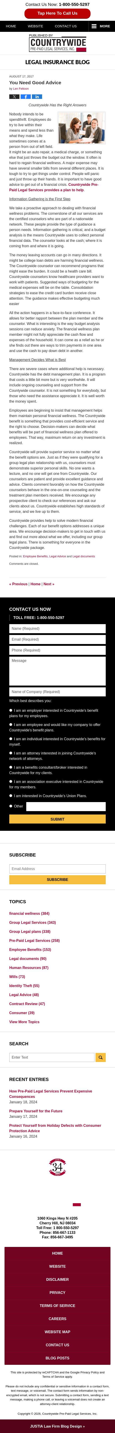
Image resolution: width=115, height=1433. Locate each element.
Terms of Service (57, 1306)
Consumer (22, 1013)
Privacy (57, 1293)
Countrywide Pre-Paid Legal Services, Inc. (70, 1413)
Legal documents (83, 556)
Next (48, 584)
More (105, 26)
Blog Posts (57, 1358)
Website (35, 26)
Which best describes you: (30, 701)
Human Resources (28, 968)
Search (101, 1057)
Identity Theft (24, 986)
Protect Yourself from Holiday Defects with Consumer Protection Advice (55, 1128)
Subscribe (57, 880)
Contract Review (27, 1004)
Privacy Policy (90, 1372)
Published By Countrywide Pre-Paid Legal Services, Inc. (57, 43)
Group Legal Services (32, 922)
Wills (17, 977)
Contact (66, 26)
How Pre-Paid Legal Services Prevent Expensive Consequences (50, 1094)
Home (11, 26)
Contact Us (57, 1345)
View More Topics (24, 1022)
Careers (57, 1319)
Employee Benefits (35, 556)
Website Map (57, 1332)
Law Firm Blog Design (56, 1426)
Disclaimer (57, 1279)
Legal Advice (57, 556)
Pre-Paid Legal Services (34, 941)
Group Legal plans (29, 932)
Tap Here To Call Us (58, 13)
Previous (18, 584)
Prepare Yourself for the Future (35, 1111)
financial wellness (29, 913)
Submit (57, 819)
